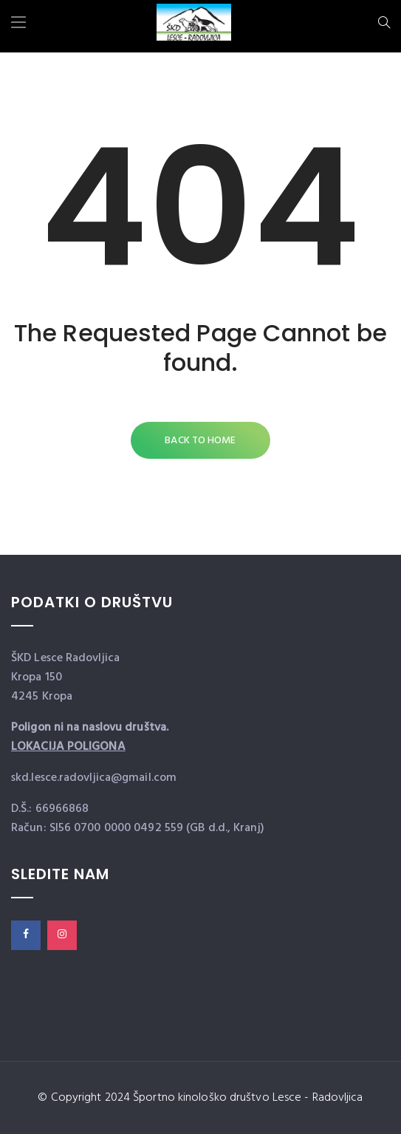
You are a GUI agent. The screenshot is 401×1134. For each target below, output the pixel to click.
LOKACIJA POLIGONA (68, 746)
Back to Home (200, 440)
